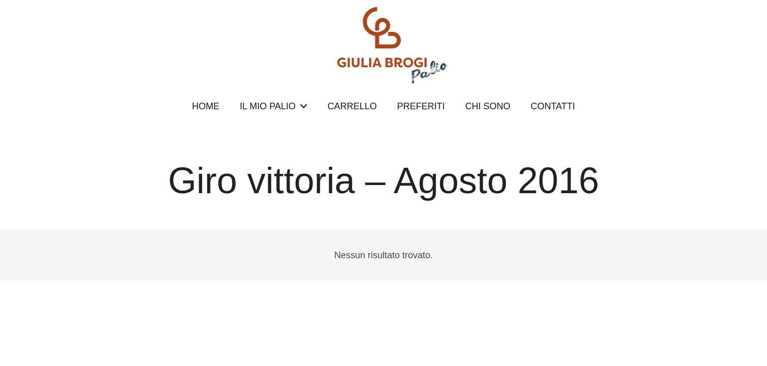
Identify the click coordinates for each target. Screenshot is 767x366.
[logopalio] (383, 45)
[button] (301, 106)
